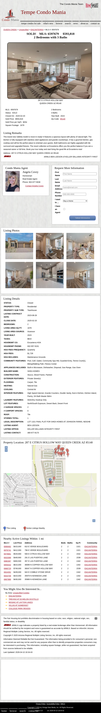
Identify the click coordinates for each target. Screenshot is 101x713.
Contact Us (95, 23)
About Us (84, 23)
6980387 (7, 561)
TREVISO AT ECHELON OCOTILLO (24, 599)
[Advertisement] (50, 679)
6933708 (7, 576)
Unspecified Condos (21, 593)
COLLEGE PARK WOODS (19, 608)
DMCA (62, 704)
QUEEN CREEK (10, 30)
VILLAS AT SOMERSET (18, 605)
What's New (48, 23)
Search (68, 23)
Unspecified (24, 30)
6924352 (7, 572)
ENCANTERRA (37, 30)
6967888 (7, 579)
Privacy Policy (41, 704)
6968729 (7, 568)
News (75, 23)
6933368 (7, 558)
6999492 (7, 546)
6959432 (7, 565)
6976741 (7, 550)
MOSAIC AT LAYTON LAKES (21, 602)
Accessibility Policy (53, 704)
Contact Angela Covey (34, 186)
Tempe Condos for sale (31, 23)
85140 (62, 119)
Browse (59, 23)
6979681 (7, 554)
